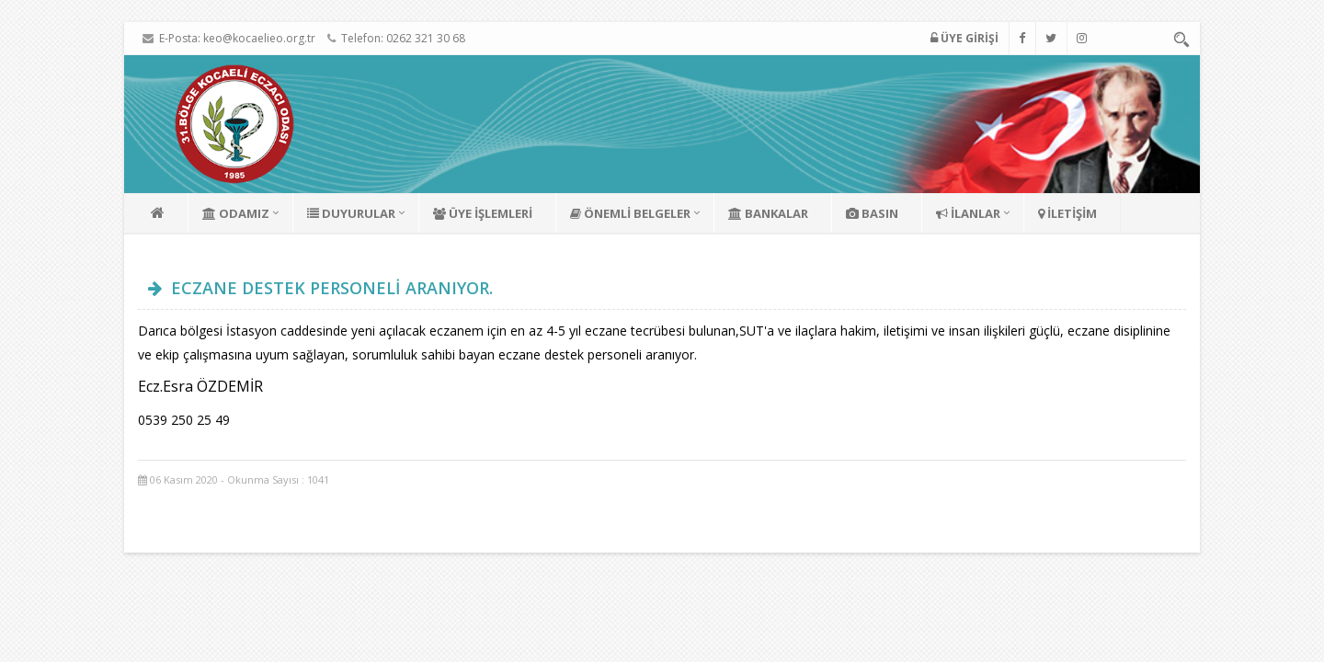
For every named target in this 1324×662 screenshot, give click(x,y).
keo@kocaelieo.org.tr (259, 38)
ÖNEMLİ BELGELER (630, 213)
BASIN (872, 213)
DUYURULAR (351, 213)
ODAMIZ (235, 213)
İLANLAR (968, 213)
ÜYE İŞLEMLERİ (482, 213)
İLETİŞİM (1067, 213)
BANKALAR (768, 213)
